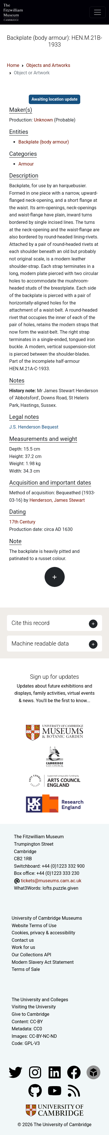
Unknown (44, 120)
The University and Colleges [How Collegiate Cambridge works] (40, 999)
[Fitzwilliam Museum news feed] (74, 1090)
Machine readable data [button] (40, 643)
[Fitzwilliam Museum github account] (35, 1090)
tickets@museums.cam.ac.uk (51, 880)
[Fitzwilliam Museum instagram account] (35, 1072)
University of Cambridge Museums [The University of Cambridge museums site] (47, 918)
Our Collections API (31, 954)
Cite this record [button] (30, 623)
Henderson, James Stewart (57, 500)
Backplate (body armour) (43, 142)
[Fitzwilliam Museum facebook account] (55, 1072)
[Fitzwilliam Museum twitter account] (16, 1072)
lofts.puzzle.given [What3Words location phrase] (60, 888)
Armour (26, 164)
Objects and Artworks (48, 65)
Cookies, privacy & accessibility (43, 932)
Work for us (23, 947)
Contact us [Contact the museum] (23, 940)
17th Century (22, 522)
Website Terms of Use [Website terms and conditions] (34, 925)
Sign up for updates (54, 676)
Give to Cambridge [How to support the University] (30, 1014)
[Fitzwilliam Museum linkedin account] (74, 1072)
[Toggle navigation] (97, 12)
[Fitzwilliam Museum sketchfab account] (93, 1072)
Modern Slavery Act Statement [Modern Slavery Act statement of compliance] (43, 962)
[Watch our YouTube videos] (55, 1090)
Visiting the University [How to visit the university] (34, 1006)
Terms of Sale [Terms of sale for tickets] (26, 969)
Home (13, 65)
